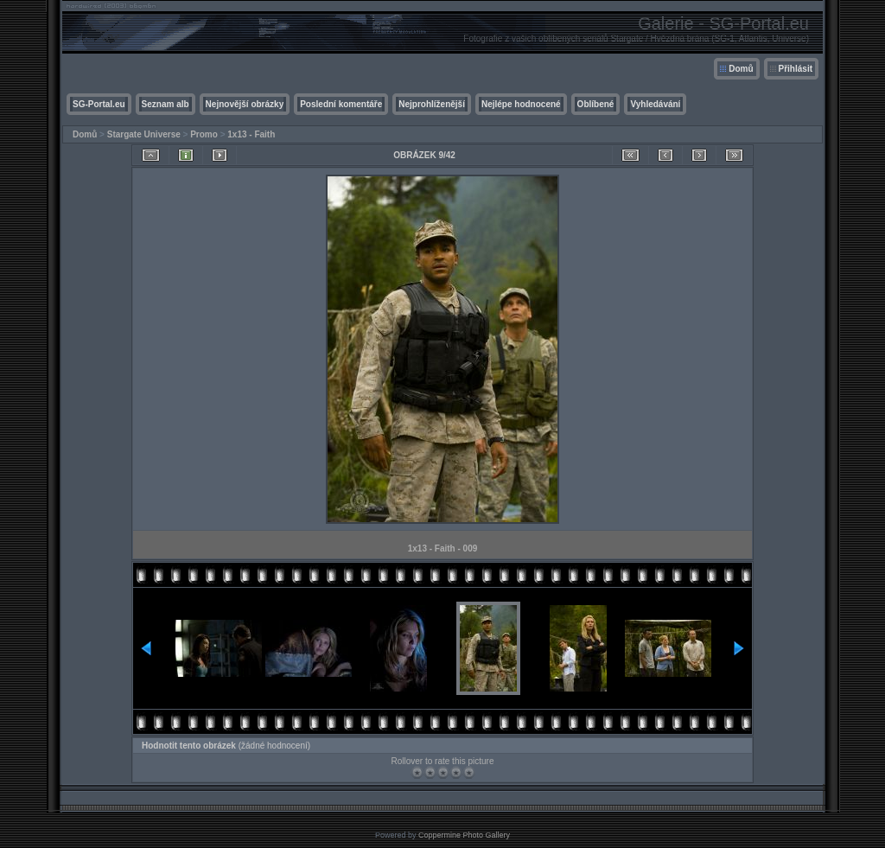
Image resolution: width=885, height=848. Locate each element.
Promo (204, 134)
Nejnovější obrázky (245, 104)
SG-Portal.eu (99, 104)
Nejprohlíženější (431, 104)
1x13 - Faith (251, 134)
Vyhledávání (655, 104)
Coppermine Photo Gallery (464, 835)
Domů (741, 68)
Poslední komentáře (341, 104)
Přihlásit (795, 68)
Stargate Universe (144, 134)
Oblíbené (595, 104)
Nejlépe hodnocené (521, 104)
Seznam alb (165, 104)
